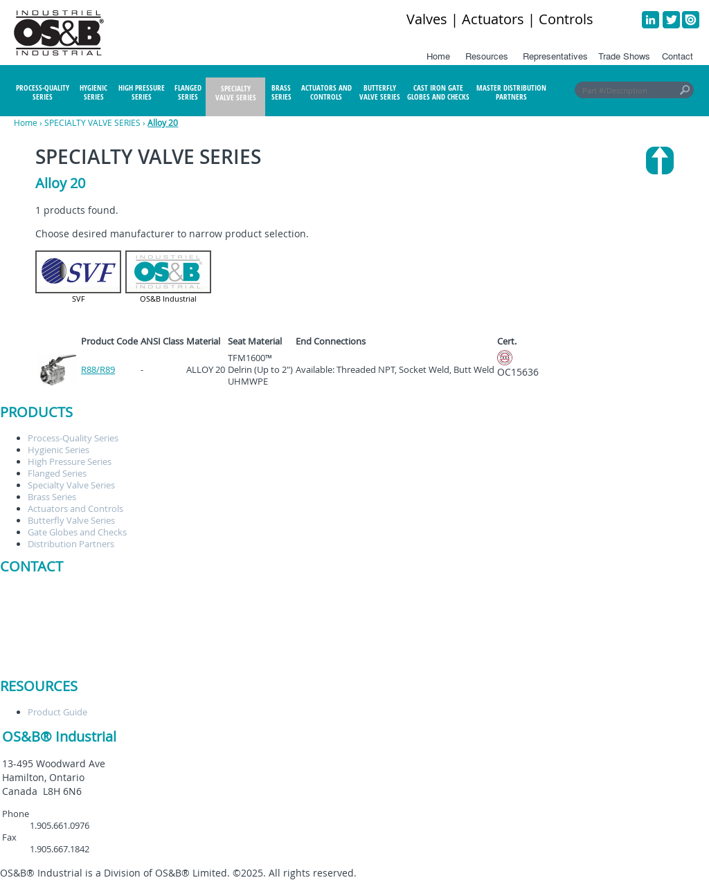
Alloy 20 (162, 122)
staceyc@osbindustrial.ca (145, 615)
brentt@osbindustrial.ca (143, 592)
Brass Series (52, 497)
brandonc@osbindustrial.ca (150, 651)
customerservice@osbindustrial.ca (164, 604)
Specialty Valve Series (71, 485)
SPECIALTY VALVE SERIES (92, 122)
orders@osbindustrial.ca (143, 627)
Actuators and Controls (75, 508)
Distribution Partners (71, 544)
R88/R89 (98, 369)
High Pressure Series (69, 461)
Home (25, 122)
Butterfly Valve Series (71, 520)
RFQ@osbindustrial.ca (138, 639)
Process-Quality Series (73, 438)
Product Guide (57, 712)
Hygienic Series (58, 449)
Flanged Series (57, 473)
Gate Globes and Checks (77, 532)
